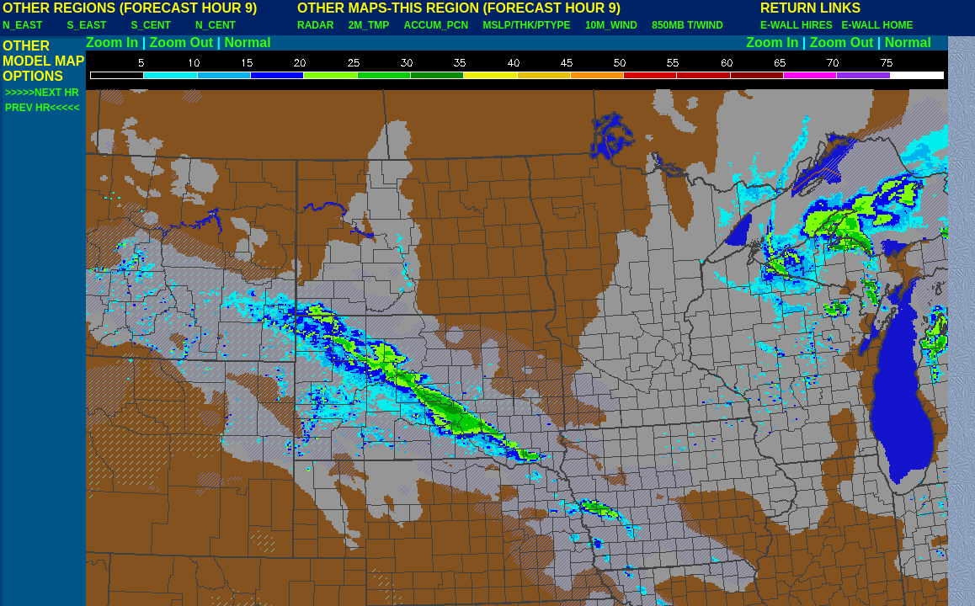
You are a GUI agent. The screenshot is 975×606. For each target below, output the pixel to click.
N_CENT (215, 25)
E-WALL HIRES (799, 25)
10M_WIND (611, 25)
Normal (248, 42)
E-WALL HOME (877, 25)
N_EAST (22, 25)
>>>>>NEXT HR (42, 92)
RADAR (315, 25)
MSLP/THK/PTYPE (527, 25)
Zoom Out (182, 42)
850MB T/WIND (687, 25)
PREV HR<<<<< (42, 108)
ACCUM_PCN (436, 25)
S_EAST (87, 25)
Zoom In (112, 42)
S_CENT (150, 25)
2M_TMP (369, 25)
